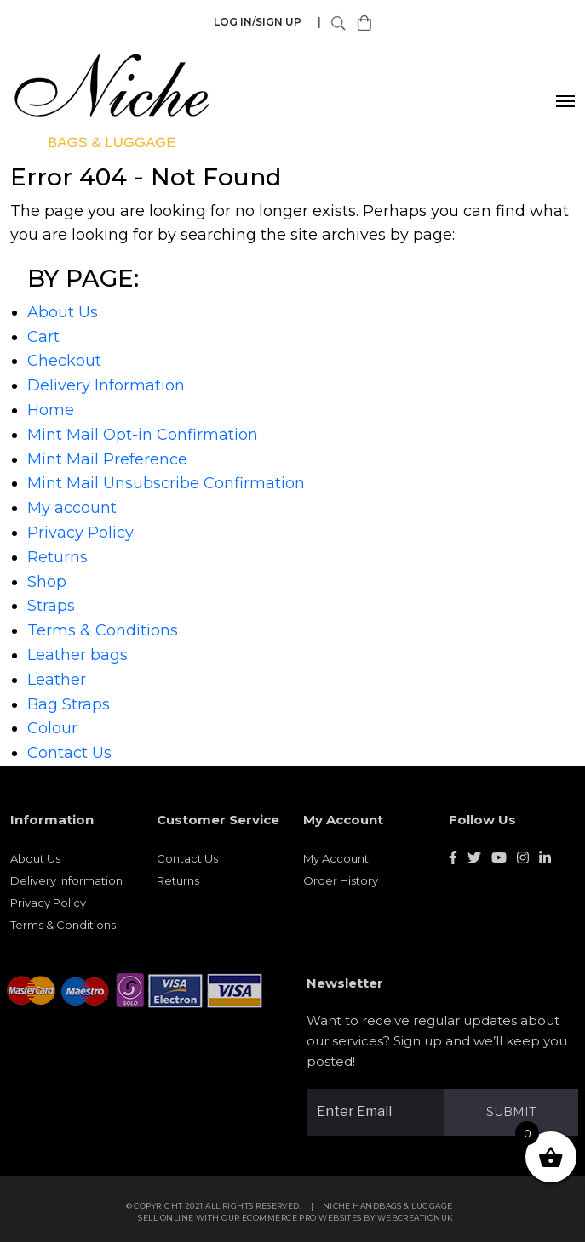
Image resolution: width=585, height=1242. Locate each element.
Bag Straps (68, 704)
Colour (52, 728)
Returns (57, 557)
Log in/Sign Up (257, 21)
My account (72, 508)
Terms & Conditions (102, 630)
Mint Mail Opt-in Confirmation (142, 434)
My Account (336, 863)
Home (50, 410)
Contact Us (69, 752)
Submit (516, 1112)
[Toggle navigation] (566, 101)
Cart (43, 337)
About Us (62, 312)
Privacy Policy (80, 532)
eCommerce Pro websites (307, 1223)
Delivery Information (106, 385)
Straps (51, 605)
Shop (46, 582)
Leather (56, 679)
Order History (340, 885)
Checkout (64, 360)
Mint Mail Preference (107, 459)
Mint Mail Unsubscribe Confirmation (166, 483)
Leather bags (77, 655)
